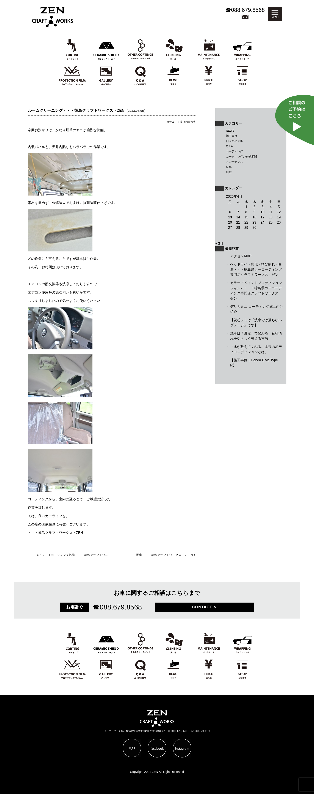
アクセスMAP (241, 256)
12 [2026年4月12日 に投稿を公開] (279, 212)
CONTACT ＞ (204, 607)
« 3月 (219, 243)
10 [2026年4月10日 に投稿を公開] (262, 212)
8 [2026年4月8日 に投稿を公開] (246, 212)
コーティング (234, 151)
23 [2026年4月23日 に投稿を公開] (254, 222)
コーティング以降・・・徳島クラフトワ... (79, 555)
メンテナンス (234, 161)
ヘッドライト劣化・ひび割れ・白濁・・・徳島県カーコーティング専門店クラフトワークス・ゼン (256, 269)
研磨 (229, 172)
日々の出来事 (234, 141)
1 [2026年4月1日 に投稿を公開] (246, 207)
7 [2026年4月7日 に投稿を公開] (238, 212)
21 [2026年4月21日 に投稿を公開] (238, 222)
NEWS (230, 130)
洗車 (229, 167)
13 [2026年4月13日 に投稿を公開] (230, 217)
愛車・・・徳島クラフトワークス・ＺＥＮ (164, 555)
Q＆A (229, 146)
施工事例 (231, 135)
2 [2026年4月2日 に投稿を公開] (254, 207)
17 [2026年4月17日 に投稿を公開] (262, 217)
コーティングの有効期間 (241, 156)
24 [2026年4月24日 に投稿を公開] (262, 222)
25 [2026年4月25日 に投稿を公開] (271, 222)
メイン (40, 555)
